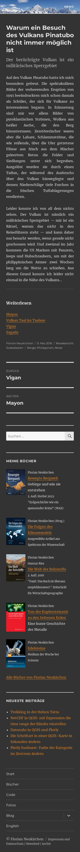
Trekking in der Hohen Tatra (34, 712)
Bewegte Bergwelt (43, 478)
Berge (31, 347)
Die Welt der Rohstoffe (47, 569)
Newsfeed (32, 844)
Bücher (12, 784)
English (12, 826)
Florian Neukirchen (19, 343)
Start (10, 774)
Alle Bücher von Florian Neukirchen (36, 677)
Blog (10, 816)
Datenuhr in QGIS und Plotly (34, 730)
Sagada (12, 332)
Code (10, 795)
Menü (69, 6)
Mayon (12, 314)
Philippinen (45, 347)
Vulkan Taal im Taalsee (25, 320)
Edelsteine (36, 648)
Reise (58, 347)
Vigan (11, 326)
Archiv (46, 844)
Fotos (11, 805)
